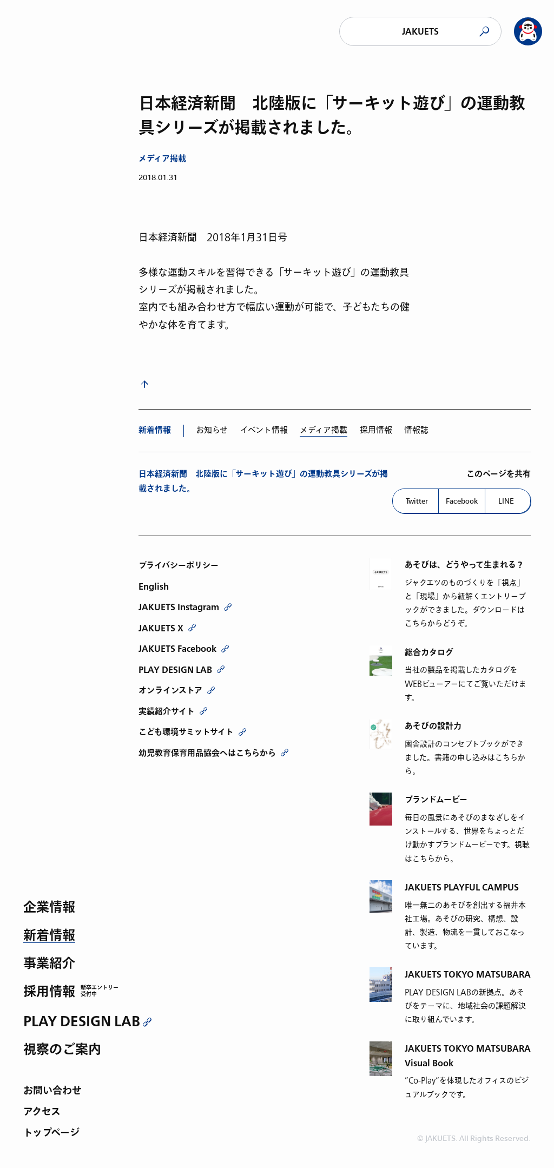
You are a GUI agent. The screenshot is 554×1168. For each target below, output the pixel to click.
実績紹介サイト (166, 711)
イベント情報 (264, 430)
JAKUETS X (160, 628)
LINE (506, 501)
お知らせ (212, 430)
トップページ (51, 1134)
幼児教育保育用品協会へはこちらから (207, 753)
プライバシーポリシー (178, 565)
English (153, 586)
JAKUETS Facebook (177, 649)
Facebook (462, 501)
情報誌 (416, 430)
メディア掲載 (162, 159)
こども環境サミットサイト (186, 732)
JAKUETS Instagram (178, 607)
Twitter (417, 501)
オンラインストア (170, 690)
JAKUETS (420, 31)
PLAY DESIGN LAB (81, 1021)
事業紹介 (49, 964)
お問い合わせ (52, 1091)
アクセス (42, 1112)
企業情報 (49, 908)
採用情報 (49, 992)
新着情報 (49, 936)
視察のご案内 (62, 1050)
